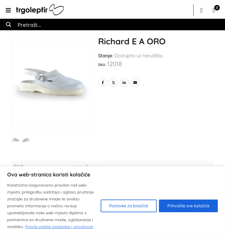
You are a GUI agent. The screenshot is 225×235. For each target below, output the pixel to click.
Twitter (113, 82)
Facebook (102, 82)
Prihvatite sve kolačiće (188, 205)
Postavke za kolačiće (128, 205)
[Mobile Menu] (10, 10)
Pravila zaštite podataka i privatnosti (59, 226)
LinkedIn (124, 82)
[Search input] (119, 24)
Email (135, 82)
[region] (112, 200)
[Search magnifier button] (8, 24)
